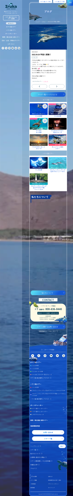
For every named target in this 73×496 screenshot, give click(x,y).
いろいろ (34, 57)
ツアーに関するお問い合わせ (47, 327)
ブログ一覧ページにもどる (47, 94)
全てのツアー (11, 23)
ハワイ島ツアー (11, 30)
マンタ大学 (35, 387)
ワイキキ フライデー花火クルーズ (42, 374)
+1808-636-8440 (48, 309)
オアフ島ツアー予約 (45, 1)
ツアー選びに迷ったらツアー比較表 (11, 17)
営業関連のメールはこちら (47, 331)
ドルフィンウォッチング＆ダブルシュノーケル (48, 390)
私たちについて (47, 293)
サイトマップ (51, 487)
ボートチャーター (11, 34)
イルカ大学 (35, 368)
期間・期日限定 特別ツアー (11, 37)
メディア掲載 (33, 480)
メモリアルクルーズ (38, 414)
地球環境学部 (35, 426)
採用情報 (32, 487)
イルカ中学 (35, 365)
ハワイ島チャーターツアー (40, 411)
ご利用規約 (33, 484)
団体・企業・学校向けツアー (11, 40)
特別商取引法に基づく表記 (54, 480)
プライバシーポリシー (53, 484)
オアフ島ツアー (11, 27)
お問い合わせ (11, 44)
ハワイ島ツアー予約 (60, 1)
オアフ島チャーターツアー (40, 408)
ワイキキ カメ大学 (37, 371)
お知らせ (50, 476)
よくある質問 (33, 476)
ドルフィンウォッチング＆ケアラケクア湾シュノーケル (49, 394)
